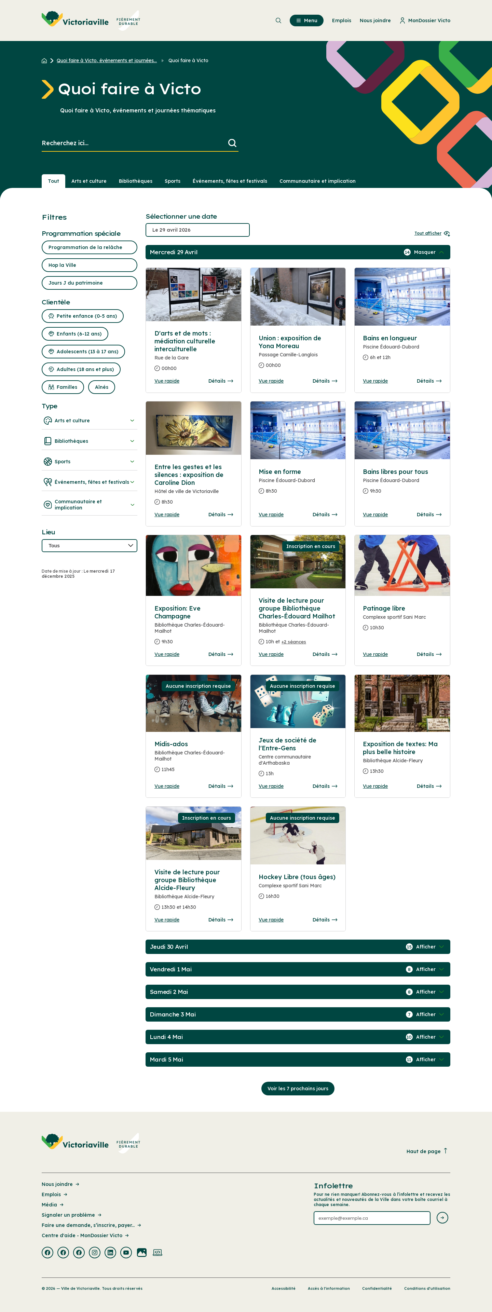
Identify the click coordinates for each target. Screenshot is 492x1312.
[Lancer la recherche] (232, 143)
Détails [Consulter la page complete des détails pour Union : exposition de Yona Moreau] (325, 381)
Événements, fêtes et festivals (89, 482)
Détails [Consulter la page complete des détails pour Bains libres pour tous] (429, 514)
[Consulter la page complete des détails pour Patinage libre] (402, 620)
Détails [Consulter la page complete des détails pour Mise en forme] (325, 514)
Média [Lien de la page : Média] (53, 1205)
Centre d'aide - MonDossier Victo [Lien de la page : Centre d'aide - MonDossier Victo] (86, 1235)
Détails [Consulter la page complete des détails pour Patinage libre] (429, 654)
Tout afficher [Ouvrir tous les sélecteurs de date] (432, 233)
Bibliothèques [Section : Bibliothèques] (135, 181)
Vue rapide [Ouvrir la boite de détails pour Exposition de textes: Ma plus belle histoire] (375, 786)
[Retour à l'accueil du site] (46, 60)
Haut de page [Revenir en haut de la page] (427, 1151)
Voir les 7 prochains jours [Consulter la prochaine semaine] (298, 1088)
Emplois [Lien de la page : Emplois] (55, 1194)
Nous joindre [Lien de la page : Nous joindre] (61, 1184)
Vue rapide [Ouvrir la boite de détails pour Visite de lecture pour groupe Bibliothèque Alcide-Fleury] (166, 920)
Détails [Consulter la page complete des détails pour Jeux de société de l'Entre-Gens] (325, 786)
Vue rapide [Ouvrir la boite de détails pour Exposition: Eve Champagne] (166, 654)
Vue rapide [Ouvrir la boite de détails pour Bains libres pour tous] (375, 514)
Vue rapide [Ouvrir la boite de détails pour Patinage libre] (375, 654)
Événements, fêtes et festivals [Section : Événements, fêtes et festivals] (230, 181)
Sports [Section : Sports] (172, 181)
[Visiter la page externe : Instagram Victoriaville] (94, 1253)
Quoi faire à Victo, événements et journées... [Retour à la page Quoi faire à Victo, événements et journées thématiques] (107, 60)
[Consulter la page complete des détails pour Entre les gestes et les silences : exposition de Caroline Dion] (193, 487)
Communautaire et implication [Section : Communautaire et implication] (317, 181)
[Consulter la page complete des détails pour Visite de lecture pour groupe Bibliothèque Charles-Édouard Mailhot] (298, 624)
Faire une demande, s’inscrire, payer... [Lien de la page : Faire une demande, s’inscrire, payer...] (92, 1225)
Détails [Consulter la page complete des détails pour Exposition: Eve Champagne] (220, 654)
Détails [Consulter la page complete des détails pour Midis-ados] (220, 786)
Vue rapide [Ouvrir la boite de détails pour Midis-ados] (166, 786)
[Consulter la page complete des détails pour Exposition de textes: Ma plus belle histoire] (402, 760)
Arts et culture (89, 420)
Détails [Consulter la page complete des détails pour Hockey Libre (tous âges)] (325, 920)
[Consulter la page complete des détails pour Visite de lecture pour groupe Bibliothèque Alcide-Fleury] (193, 892)
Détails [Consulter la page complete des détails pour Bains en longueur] (429, 381)
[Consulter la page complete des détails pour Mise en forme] (298, 484)
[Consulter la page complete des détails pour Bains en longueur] (402, 350)
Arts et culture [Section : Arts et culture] (89, 181)
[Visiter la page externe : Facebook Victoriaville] (47, 1253)
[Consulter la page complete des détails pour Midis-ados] (193, 759)
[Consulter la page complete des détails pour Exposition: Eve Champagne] (193, 627)
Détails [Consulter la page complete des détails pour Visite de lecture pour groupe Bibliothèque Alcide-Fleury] (220, 920)
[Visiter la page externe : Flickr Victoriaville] (142, 1253)
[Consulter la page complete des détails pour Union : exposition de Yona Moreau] (298, 354)
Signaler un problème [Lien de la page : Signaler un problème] (72, 1215)
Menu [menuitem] (306, 20)
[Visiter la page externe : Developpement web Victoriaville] (157, 1253)
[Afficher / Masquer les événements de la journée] (430, 252)
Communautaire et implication (89, 504)
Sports (89, 461)
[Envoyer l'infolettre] (442, 1218)
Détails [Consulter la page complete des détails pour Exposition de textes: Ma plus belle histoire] (429, 786)
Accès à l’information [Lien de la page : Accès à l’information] (329, 1288)
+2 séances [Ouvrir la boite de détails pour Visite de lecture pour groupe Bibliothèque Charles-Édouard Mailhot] (294, 641)
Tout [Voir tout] (53, 181)
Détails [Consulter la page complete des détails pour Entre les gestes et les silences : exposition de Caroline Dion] (220, 514)
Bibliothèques (89, 441)
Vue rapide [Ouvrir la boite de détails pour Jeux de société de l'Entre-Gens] (271, 786)
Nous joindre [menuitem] (375, 20)
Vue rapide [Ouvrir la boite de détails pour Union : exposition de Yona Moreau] (271, 381)
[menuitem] (91, 20)
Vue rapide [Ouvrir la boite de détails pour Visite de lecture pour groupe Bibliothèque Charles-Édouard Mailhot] (271, 654)
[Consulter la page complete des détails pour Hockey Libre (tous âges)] (298, 889)
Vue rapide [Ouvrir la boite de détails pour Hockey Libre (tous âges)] (271, 920)
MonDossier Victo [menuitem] (424, 20)
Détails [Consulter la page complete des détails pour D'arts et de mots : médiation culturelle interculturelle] (220, 381)
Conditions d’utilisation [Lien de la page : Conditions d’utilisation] (427, 1288)
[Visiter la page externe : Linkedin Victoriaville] (110, 1253)
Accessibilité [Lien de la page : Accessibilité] (284, 1288)
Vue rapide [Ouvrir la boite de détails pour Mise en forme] (271, 514)
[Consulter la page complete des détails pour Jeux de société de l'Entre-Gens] (298, 759)
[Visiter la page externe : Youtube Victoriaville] (126, 1253)
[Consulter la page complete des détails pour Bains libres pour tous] (402, 484)
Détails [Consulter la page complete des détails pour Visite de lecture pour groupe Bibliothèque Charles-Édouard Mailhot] (325, 654)
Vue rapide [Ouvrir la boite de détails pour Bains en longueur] (375, 381)
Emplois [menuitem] (341, 20)
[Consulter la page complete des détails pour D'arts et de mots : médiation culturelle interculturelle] (193, 294)
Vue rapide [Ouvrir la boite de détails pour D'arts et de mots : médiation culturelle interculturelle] (166, 381)
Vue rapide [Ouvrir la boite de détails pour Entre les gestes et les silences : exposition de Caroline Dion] (166, 514)
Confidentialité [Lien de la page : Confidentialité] (377, 1288)
